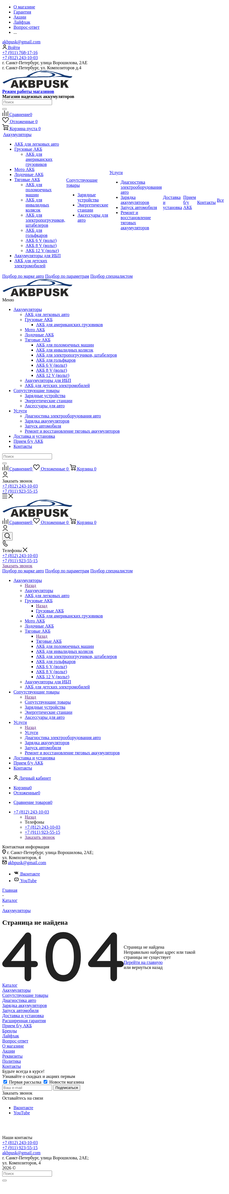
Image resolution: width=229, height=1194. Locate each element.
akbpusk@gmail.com (21, 41)
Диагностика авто (19, 1000)
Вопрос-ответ (15, 1041)
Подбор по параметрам (67, 276)
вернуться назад (147, 967)
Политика (11, 1061)
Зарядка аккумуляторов (24, 1005)
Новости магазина (64, 1082)
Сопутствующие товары (36, 390)
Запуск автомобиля (20, 1010)
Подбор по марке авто (23, 276)
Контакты (23, 446)
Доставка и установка (34, 436)
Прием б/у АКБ (28, 441)
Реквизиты (12, 1056)
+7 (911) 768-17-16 (20, 52)
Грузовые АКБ (50, 610)
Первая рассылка (22, 1082)
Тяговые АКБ (49, 641)
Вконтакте (27, 873)
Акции (8, 1051)
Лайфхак (10, 1035)
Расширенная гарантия (24, 1020)
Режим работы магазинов (28, 91)
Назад (30, 585)
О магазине (13, 1046)
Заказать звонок (17, 565)
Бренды (9, 1030)
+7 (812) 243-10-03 (20, 57)
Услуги (20, 410)
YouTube (25, 880)
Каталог (9, 985)
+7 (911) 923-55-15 (20, 491)
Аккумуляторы (28, 309)
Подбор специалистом (111, 276)
